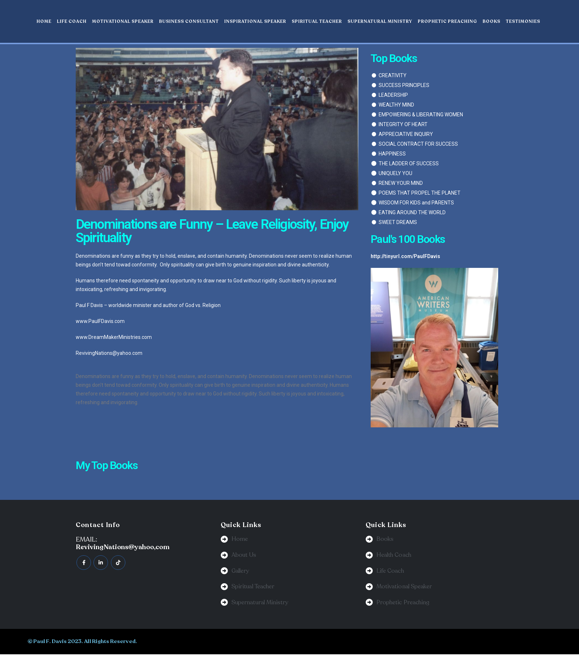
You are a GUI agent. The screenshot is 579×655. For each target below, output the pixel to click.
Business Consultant (189, 21)
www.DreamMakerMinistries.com (114, 337)
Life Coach (72, 21)
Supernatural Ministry (379, 21)
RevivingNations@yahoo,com (123, 547)
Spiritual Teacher (317, 21)
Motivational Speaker (123, 21)
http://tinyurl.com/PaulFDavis (405, 256)
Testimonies (523, 21)
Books (491, 21)
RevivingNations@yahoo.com (109, 353)
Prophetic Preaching (447, 21)
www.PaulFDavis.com (100, 321)
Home (44, 21)
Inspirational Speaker (255, 21)
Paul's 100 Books (408, 239)
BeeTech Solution (335, 642)
